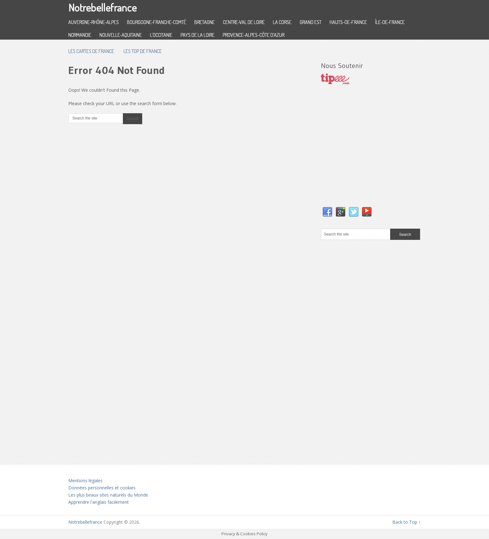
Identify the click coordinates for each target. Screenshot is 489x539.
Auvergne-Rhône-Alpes (93, 22)
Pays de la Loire (198, 35)
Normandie (79, 35)
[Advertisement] (367, 152)
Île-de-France (390, 22)
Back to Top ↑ (406, 522)
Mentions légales (85, 480)
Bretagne (204, 22)
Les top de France (142, 51)
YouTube (367, 212)
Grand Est (311, 22)
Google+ (341, 212)
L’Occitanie (161, 35)
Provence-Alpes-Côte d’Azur (253, 35)
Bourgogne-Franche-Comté (156, 22)
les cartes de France (91, 51)
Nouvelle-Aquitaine (120, 35)
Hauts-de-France (348, 22)
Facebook (327, 212)
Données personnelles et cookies (102, 488)
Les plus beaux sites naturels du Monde (108, 495)
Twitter (354, 212)
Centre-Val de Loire (244, 22)
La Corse (282, 22)
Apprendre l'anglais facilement (98, 502)
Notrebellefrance (102, 7)
